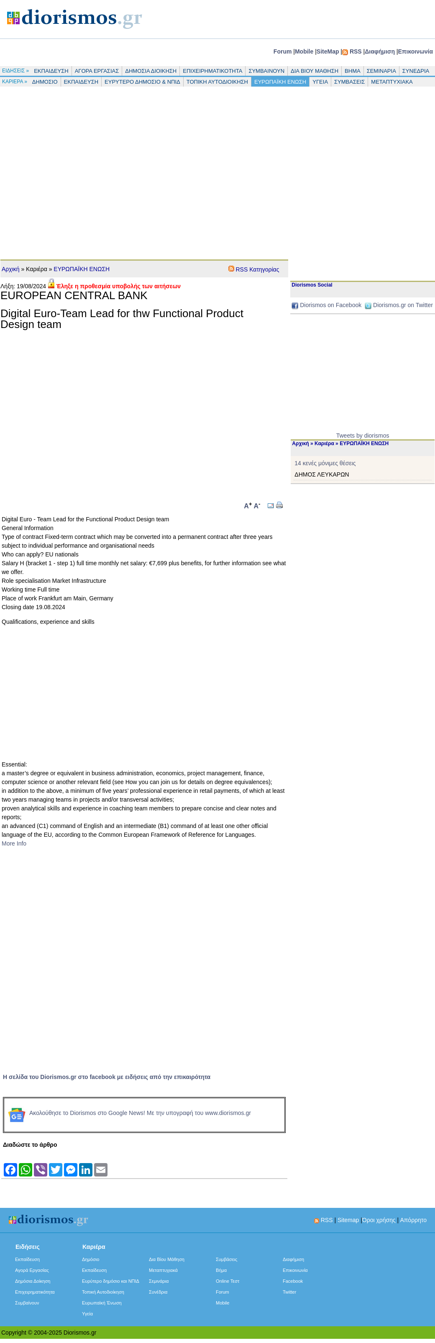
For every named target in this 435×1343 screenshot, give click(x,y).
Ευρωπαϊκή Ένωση (102, 1302)
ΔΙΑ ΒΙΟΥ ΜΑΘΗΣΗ (314, 71)
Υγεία (87, 1313)
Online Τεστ (227, 1281)
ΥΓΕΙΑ (320, 82)
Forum (283, 51)
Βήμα (221, 1270)
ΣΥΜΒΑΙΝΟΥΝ (266, 71)
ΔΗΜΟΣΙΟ (45, 82)
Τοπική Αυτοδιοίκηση (103, 1291)
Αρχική (11, 269)
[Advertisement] (80, 171)
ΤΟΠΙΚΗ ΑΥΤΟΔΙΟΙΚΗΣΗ (217, 82)
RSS (356, 51)
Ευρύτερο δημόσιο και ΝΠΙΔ (110, 1281)
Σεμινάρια (159, 1281)
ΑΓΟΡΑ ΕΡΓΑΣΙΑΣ (97, 71)
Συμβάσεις (226, 1259)
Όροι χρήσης (379, 1220)
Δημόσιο (90, 1259)
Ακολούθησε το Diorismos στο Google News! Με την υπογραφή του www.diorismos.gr (127, 1113)
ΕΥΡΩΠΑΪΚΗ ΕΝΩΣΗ (280, 82)
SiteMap (328, 51)
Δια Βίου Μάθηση (166, 1259)
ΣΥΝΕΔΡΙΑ (415, 71)
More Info (14, 843)
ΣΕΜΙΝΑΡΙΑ (381, 71)
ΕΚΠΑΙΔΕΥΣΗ (51, 71)
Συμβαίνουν (27, 1302)
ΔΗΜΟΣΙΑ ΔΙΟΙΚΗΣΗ (151, 71)
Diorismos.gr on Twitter (403, 305)
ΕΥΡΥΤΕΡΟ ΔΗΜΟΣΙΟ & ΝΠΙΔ (142, 82)
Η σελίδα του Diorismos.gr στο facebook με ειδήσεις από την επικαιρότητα (106, 1077)
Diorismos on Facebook (330, 305)
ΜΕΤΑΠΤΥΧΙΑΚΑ (391, 82)
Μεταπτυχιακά (163, 1270)
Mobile (304, 51)
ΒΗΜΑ (353, 71)
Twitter (289, 1291)
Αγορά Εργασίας (32, 1270)
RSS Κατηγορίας (257, 269)
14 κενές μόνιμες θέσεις (325, 463)
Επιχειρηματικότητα (35, 1291)
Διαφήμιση (380, 51)
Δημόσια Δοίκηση (32, 1281)
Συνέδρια (158, 1291)
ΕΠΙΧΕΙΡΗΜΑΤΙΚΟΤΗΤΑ (212, 71)
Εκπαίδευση (27, 1259)
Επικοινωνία (415, 51)
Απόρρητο (413, 1220)
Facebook (293, 1281)
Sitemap (348, 1220)
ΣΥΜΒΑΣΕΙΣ (349, 82)
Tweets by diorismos (362, 435)
